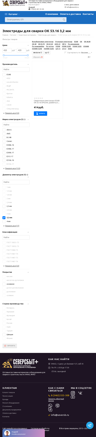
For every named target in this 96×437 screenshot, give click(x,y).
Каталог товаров (8, 392)
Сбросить (38, 57)
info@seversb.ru (72, 7)
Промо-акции (7, 396)
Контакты (88, 14)
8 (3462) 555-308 (58, 395)
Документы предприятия (11, 410)
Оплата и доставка (70, 14)
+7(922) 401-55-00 (36, 9)
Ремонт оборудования (10, 403)
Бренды (5, 399)
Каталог (13, 14)
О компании (51, 14)
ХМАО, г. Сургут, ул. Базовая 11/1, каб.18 (65, 364)
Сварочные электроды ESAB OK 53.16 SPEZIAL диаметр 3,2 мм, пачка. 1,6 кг (46, 102)
